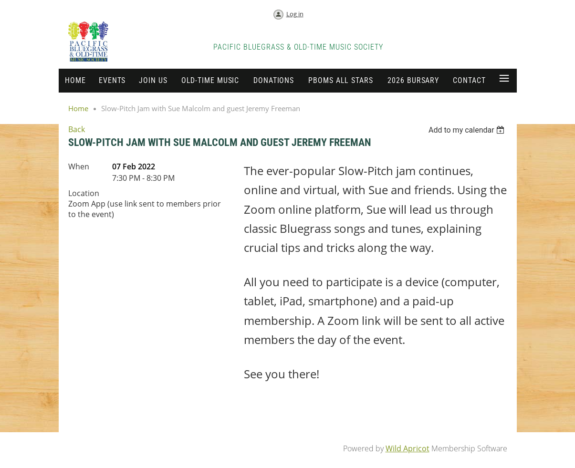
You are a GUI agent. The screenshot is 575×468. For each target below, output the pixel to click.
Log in (294, 14)
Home (78, 108)
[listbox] (468, 130)
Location (83, 193)
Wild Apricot (407, 448)
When (78, 166)
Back (76, 129)
